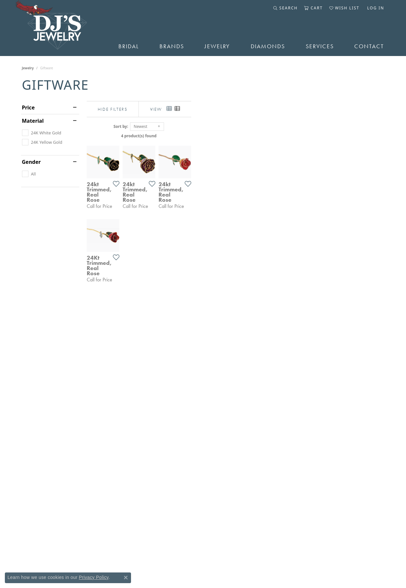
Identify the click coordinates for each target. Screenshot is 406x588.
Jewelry (217, 46)
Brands (171, 46)
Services (320, 46)
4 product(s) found (235, 136)
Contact (369, 46)
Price (28, 107)
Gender (31, 161)
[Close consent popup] (126, 578)
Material (33, 120)
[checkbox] (41, 133)
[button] (285, 8)
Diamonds (268, 46)
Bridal (128, 46)
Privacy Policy (94, 577)
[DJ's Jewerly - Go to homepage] (60, 28)
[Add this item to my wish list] (178, 248)
